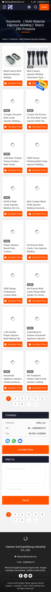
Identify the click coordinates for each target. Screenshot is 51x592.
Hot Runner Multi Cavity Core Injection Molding (37, 248)
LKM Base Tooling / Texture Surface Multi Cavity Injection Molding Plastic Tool (13, 164)
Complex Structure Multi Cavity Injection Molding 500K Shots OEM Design (13, 121)
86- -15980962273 (40, 2)
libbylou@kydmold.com (13, 2)
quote (44, 7)
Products (13, 39)
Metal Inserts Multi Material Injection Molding (12, 74)
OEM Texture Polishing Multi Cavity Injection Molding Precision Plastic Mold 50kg (37, 164)
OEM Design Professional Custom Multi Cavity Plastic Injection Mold (10, 295)
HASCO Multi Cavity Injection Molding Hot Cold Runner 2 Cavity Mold (12, 208)
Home (4, 39)
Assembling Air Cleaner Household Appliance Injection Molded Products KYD (36, 338)
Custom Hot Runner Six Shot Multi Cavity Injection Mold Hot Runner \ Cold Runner (37, 121)
